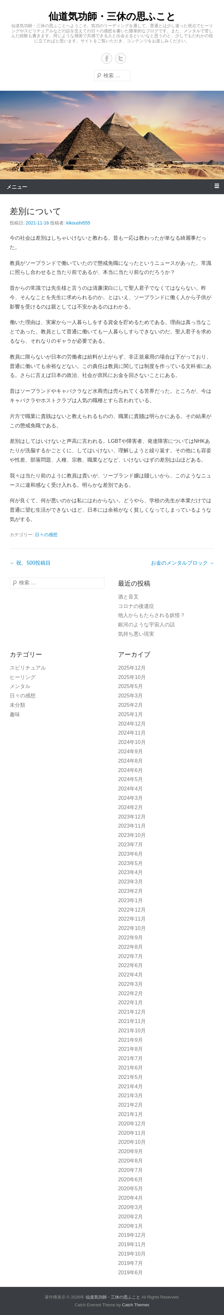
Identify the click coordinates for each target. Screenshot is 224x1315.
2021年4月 (130, 1086)
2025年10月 (131, 677)
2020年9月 (130, 1151)
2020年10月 (131, 1142)
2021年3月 (130, 1095)
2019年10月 (131, 1254)
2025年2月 (130, 705)
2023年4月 (130, 872)
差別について (35, 211)
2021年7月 (130, 1058)
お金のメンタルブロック (182, 563)
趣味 (15, 714)
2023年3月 (130, 881)
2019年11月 (131, 1244)
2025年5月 (130, 686)
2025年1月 (130, 714)
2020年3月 (130, 1207)
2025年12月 (131, 668)
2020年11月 (131, 1133)
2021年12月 (131, 1012)
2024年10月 (131, 742)
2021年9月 (130, 1040)
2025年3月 (130, 695)
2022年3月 (130, 984)
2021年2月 (130, 1105)
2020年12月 (131, 1123)
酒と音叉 (128, 597)
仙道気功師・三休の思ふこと (112, 16)
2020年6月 (130, 1179)
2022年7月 (130, 956)
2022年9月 (130, 937)
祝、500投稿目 (30, 563)
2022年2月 (130, 993)
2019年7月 (130, 1263)
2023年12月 (131, 816)
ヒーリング (23, 677)
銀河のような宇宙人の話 (146, 624)
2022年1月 (130, 1002)
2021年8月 (130, 1049)
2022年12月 (131, 910)
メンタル (20, 686)
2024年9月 (130, 751)
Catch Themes (135, 1304)
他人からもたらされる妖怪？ (151, 615)
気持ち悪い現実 (136, 634)
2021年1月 (130, 1114)
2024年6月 (130, 770)
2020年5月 (130, 1188)
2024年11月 (131, 733)
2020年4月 (130, 1198)
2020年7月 (130, 1170)
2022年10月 (131, 928)
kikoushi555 (78, 222)
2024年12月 (131, 723)
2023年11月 (131, 826)
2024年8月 (130, 761)
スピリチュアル (28, 668)
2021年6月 (130, 1067)
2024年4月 (130, 788)
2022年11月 (131, 919)
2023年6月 (130, 854)
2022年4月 (130, 974)
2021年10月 (131, 1030)
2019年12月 (131, 1235)
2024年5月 (130, 779)
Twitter (120, 58)
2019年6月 (130, 1272)
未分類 (17, 705)
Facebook (106, 58)
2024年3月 (130, 798)
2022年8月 (130, 947)
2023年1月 (130, 900)
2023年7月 (130, 844)
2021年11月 (131, 1021)
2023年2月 (130, 891)
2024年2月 (130, 807)
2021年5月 (130, 1077)
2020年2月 (130, 1216)
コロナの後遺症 (136, 606)
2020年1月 (130, 1226)
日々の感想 (46, 534)
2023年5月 (130, 863)
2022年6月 (130, 965)
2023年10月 (131, 835)
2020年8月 (130, 1161)
